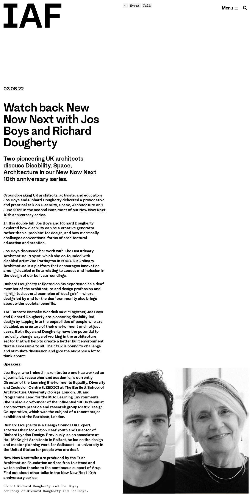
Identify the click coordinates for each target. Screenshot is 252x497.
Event (135, 6)
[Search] (245, 8)
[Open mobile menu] (230, 8)
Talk (147, 6)
